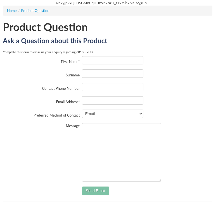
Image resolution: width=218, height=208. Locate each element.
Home (12, 10)
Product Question (35, 10)
